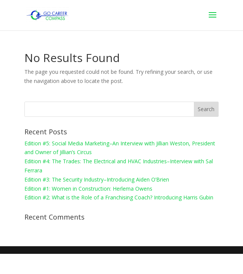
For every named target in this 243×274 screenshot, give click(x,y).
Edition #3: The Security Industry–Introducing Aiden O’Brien (96, 179)
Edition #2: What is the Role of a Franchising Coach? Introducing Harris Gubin (118, 197)
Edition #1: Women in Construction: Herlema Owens (88, 188)
